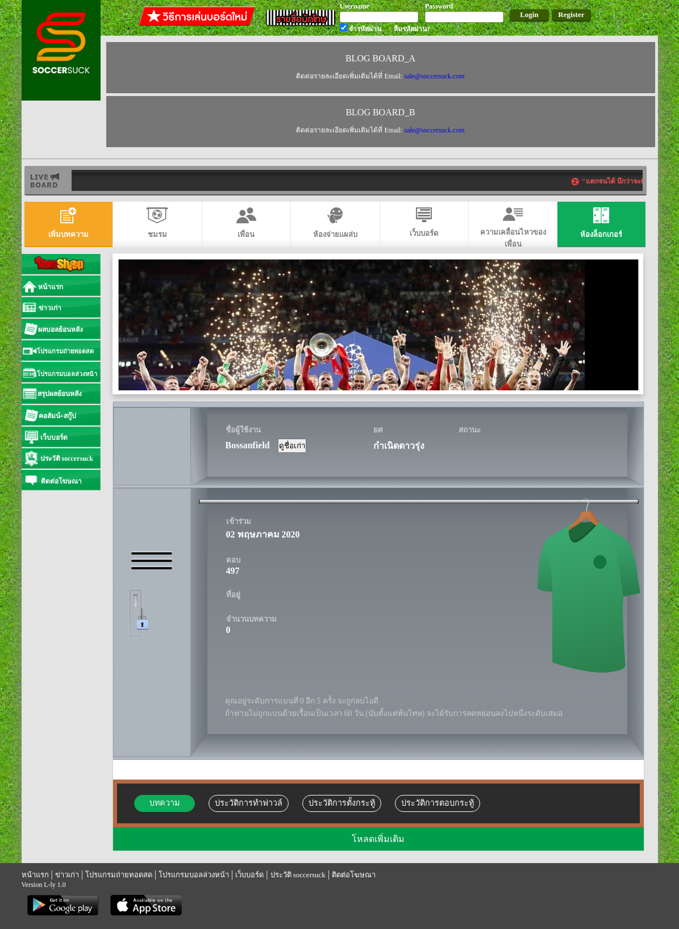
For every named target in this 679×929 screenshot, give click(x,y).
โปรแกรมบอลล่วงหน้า (194, 874)
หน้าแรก (35, 874)
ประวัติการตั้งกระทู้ (342, 802)
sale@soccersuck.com (434, 76)
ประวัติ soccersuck (298, 874)
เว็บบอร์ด (249, 874)
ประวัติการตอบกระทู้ (437, 802)
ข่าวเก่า (67, 874)
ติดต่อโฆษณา (354, 874)
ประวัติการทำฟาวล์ (248, 802)
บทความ (164, 802)
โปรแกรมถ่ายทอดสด (118, 874)
